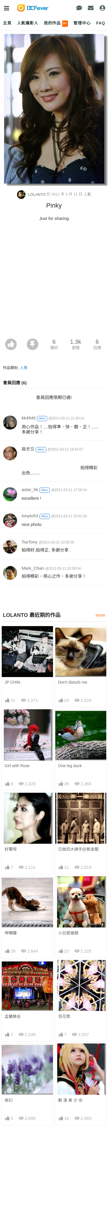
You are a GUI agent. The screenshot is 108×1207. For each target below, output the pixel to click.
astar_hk (30, 489)
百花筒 (64, 1016)
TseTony (29, 541)
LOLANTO (32, 194)
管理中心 (81, 23)
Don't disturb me (73, 682)
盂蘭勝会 (13, 1016)
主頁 (7, 23)
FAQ (100, 23)
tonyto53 (30, 515)
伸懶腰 (11, 933)
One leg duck (70, 765)
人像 (23, 368)
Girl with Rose (17, 765)
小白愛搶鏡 (68, 933)
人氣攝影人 (27, 23)
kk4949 (28, 417)
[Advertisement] (54, 282)
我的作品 (56, 23)
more (100, 615)
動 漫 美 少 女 (70, 1100)
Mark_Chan (33, 568)
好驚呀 (11, 849)
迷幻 (9, 1100)
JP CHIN (12, 682)
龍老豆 (28, 448)
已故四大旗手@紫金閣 (78, 849)
